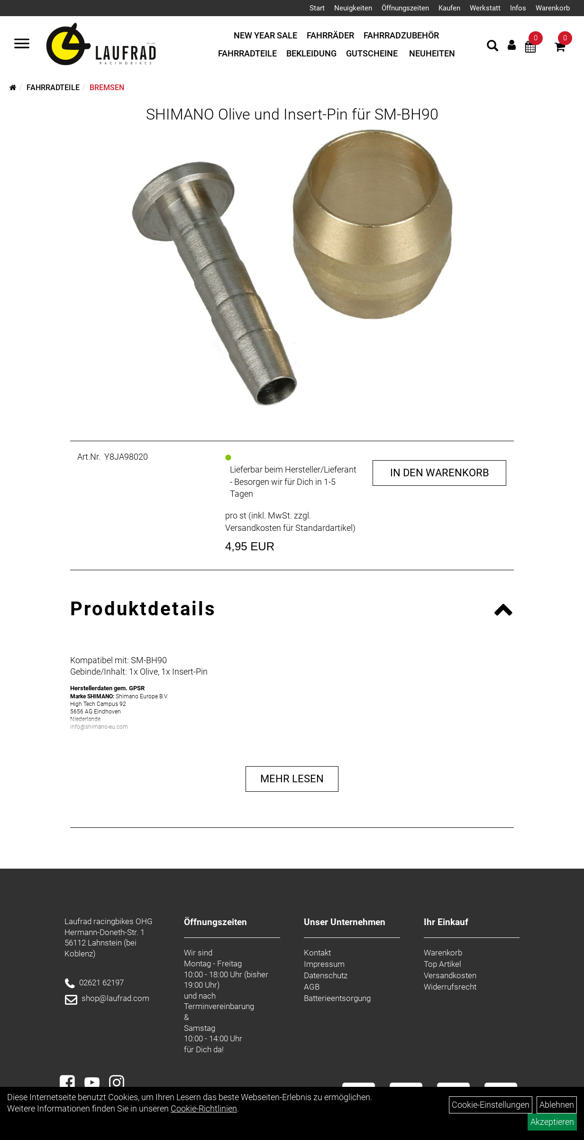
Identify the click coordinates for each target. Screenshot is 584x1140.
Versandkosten (450, 975)
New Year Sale (265, 35)
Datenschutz (325, 975)
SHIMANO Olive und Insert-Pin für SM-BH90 (292, 114)
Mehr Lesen (292, 779)
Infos (518, 8)
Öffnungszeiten (405, 8)
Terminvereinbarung (219, 1006)
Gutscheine (372, 53)
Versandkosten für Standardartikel (289, 528)
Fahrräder (330, 35)
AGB (311, 987)
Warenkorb (553, 8)
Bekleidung (311, 53)
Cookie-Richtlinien (204, 1108)
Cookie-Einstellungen (490, 1105)
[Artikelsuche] (492, 47)
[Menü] (21, 44)
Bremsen (107, 87)
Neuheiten (432, 53)
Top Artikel (442, 964)
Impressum (324, 964)
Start (317, 8)
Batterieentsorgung (337, 998)
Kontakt (317, 952)
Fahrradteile (247, 53)
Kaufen (449, 8)
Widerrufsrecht (450, 987)
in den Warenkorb (439, 473)
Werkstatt (485, 8)
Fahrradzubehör (401, 35)
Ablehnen (556, 1105)
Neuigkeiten (353, 8)
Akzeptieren (552, 1122)
